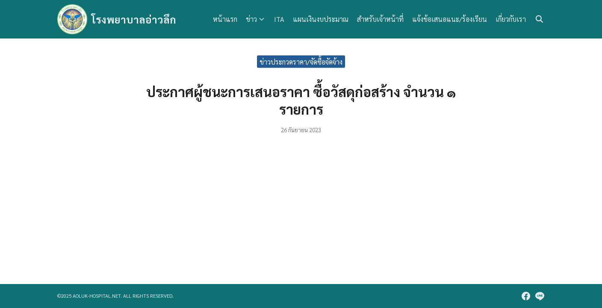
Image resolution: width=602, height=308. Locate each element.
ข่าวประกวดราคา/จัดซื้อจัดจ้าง (301, 61)
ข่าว (251, 19)
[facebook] (526, 296)
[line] (539, 296)
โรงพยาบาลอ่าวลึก (133, 19)
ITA (279, 19)
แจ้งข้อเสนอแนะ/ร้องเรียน (449, 19)
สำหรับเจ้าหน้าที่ (380, 19)
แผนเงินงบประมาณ (320, 19)
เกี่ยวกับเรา (511, 19)
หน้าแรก (225, 19)
